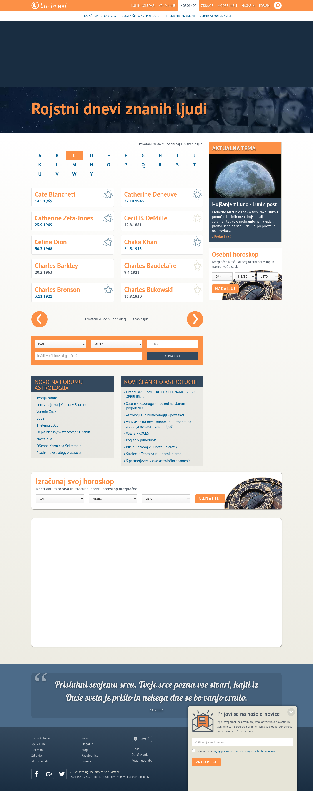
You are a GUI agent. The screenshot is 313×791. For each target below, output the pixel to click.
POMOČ (144, 739)
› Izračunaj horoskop (99, 16)
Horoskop (188, 5)
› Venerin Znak (45, 411)
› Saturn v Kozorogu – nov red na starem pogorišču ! (154, 406)
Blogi (84, 750)
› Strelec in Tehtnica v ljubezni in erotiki (154, 454)
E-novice (87, 761)
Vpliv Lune (167, 5)
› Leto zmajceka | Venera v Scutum (60, 404)
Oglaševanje (140, 754)
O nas (135, 749)
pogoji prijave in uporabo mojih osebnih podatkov (244, 778)
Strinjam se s (235, 778)
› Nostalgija (43, 439)
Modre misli (227, 5)
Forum (264, 5)
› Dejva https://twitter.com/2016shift (62, 432)
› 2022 (39, 418)
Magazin (248, 5)
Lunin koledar (143, 5)
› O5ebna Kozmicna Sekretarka (58, 446)
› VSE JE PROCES (136, 433)
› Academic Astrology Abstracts (58, 452)
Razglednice (89, 755)
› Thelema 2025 (47, 425)
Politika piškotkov (104, 777)
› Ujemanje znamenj (180, 16)
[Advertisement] (156, 53)
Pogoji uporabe (142, 760)
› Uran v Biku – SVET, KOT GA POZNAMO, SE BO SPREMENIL (159, 394)
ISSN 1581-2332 (80, 777)
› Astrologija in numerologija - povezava (154, 415)
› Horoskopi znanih (215, 16)
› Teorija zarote (46, 398)
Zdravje (207, 5)
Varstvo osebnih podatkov (133, 777)
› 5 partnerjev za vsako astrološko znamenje (157, 461)
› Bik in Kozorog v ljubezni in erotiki (151, 447)
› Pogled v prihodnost (140, 440)
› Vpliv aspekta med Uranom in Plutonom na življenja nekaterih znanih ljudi (157, 424)
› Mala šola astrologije (140, 16)
